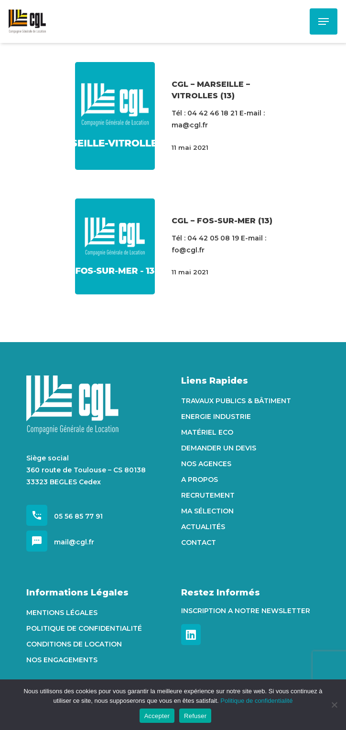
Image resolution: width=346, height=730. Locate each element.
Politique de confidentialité (84, 628)
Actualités (203, 526)
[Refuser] (334, 704)
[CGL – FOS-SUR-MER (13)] (115, 246)
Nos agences (206, 463)
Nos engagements (61, 660)
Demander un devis (218, 448)
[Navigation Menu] (323, 21)
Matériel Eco (207, 432)
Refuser (195, 716)
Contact (198, 542)
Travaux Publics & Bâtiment (236, 400)
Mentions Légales (61, 612)
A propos (199, 479)
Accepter (157, 716)
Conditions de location (74, 644)
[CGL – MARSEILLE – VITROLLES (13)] (115, 116)
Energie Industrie (216, 416)
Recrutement (208, 495)
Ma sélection (207, 511)
